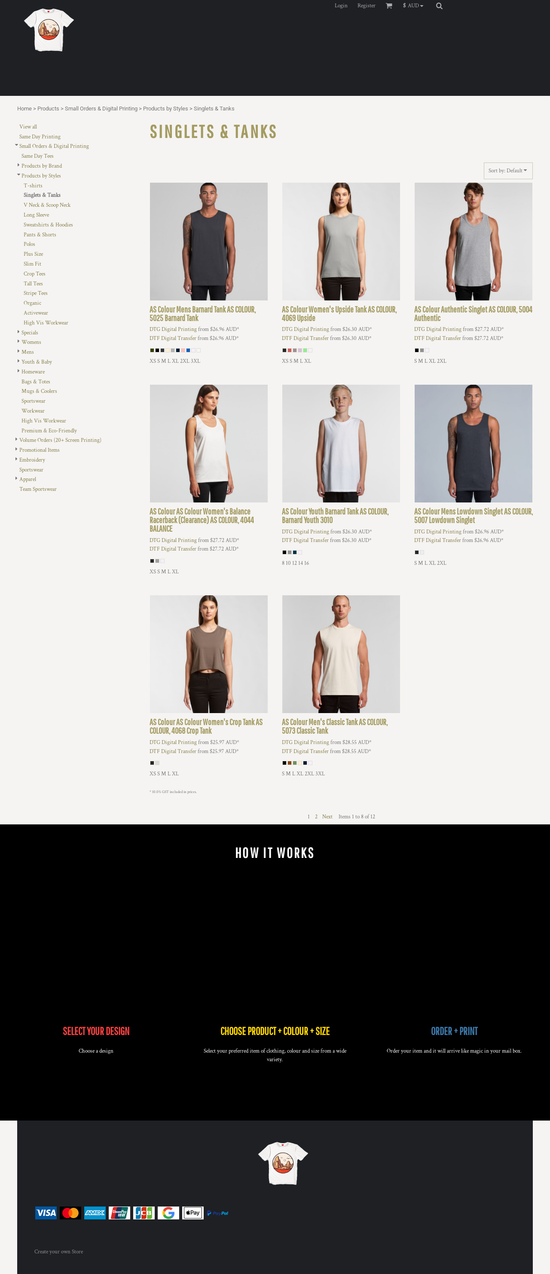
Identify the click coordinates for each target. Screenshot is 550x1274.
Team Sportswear (38, 489)
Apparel (27, 479)
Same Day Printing (40, 137)
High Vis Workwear (46, 323)
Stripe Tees (36, 293)
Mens (27, 352)
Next (327, 817)
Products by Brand (41, 166)
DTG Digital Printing (173, 329)
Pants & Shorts (40, 235)
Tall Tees (33, 284)
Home (24, 108)
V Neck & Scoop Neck (47, 205)
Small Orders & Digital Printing (101, 108)
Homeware (33, 372)
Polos (29, 244)
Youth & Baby (36, 362)
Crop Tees (35, 274)
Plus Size (33, 254)
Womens (31, 342)
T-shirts (33, 186)
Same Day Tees (37, 156)
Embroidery (32, 460)
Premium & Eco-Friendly (49, 431)
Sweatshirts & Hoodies (48, 225)
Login (341, 5)
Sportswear (33, 401)
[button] (415, 6)
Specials (29, 333)
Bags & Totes (35, 382)
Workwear (33, 411)
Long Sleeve (36, 215)
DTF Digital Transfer (173, 338)
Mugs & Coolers (39, 391)
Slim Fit (32, 264)
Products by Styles (165, 108)
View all (28, 127)
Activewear (36, 313)
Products (48, 108)
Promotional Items (39, 450)
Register (367, 5)
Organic (32, 303)
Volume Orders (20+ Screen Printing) (60, 440)
